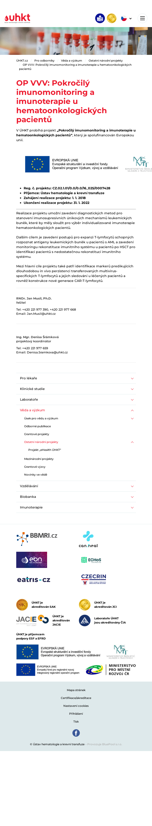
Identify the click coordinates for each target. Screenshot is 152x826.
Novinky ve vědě (35, 474)
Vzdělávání (29, 486)
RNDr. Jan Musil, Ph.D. (34, 298)
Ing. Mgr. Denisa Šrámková (37, 337)
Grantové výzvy (34, 466)
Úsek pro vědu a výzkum (41, 418)
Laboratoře (29, 399)
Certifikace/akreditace (76, 698)
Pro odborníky (44, 60)
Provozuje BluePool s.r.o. (104, 744)
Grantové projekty (36, 434)
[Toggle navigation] (142, 18)
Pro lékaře (28, 378)
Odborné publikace (37, 426)
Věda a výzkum (71, 60)
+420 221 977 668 (63, 309)
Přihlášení (76, 713)
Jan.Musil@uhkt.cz (41, 313)
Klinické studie (32, 389)
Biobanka (28, 497)
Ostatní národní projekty (106, 60)
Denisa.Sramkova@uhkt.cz (47, 352)
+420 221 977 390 (35, 309)
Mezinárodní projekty (39, 459)
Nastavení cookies (76, 706)
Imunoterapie (31, 507)
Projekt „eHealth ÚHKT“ (44, 450)
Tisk (76, 721)
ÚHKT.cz (22, 60)
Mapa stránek (76, 690)
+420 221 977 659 (35, 348)
